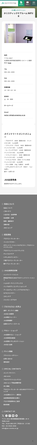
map (9, 63)
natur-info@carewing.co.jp (14, 115)
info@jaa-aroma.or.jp (10, 428)
